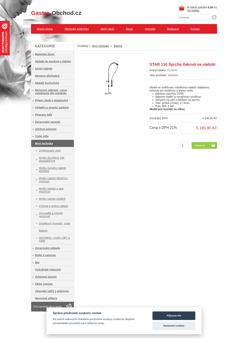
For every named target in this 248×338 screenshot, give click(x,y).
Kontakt (195, 28)
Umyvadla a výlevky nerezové (51, 215)
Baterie (43, 230)
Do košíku (193, 10)
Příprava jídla (43, 114)
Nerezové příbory (46, 298)
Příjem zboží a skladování (51, 100)
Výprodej (150, 28)
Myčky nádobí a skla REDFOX (51, 190)
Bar (37, 262)
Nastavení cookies (174, 325)
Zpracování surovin (47, 121)
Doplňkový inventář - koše (54, 223)
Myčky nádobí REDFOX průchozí (53, 180)
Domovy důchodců (47, 75)
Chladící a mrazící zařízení (52, 107)
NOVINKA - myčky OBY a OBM (54, 239)
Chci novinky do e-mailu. (48, 306)
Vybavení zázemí (46, 276)
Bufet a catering (45, 255)
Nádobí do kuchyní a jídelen (53, 61)
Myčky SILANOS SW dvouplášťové (51, 159)
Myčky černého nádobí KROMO (52, 169)
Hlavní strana (45, 28)
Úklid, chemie (44, 283)
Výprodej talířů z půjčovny (52, 291)
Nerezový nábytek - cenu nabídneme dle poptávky (51, 92)
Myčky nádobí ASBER (52, 198)
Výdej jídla (41, 136)
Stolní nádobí (43, 68)
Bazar (129, 28)
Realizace (173, 28)
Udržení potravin (45, 129)
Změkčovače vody (50, 150)
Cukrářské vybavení (48, 269)
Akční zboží (107, 28)
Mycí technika (44, 143)
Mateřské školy (44, 54)
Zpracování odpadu (47, 248)
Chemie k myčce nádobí (53, 206)
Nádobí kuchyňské (47, 82)
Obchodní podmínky (76, 28)
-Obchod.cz (56, 13)
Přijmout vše (174, 315)
